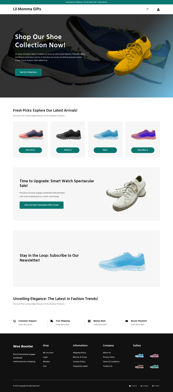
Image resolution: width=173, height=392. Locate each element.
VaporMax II (142, 150)
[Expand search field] (147, 9)
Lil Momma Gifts (27, 9)
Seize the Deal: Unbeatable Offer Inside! (41, 205)
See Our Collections (28, 72)
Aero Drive (30, 150)
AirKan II (68, 150)
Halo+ (105, 150)
